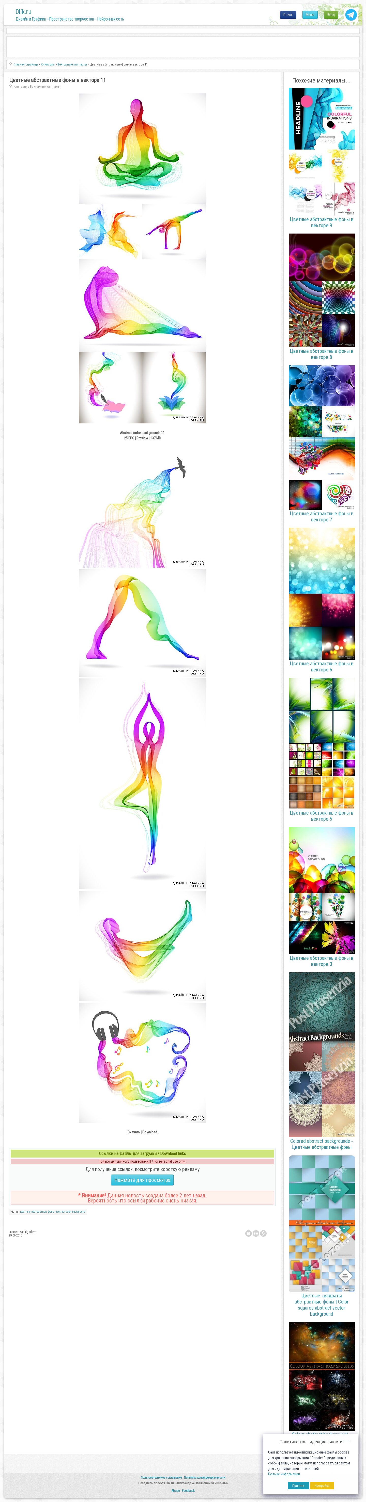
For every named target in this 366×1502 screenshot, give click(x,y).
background (78, 1211)
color (68, 1211)
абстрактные (39, 1211)
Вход (331, 15)
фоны (51, 1211)
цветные (25, 1211)
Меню (310, 15)
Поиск (288, 15)
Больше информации (284, 1474)
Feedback (188, 1491)
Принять (298, 1486)
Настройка (322, 1486)
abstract (60, 1211)
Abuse (175, 1491)
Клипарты (20, 86)
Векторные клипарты (45, 86)
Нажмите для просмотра (142, 1180)
